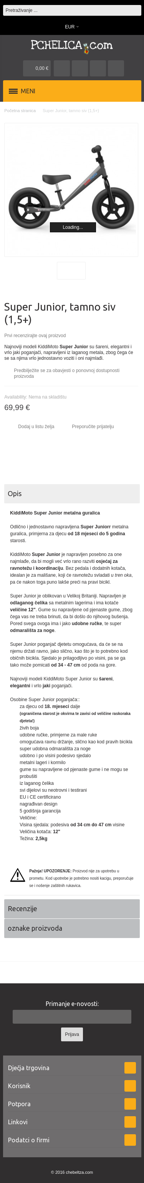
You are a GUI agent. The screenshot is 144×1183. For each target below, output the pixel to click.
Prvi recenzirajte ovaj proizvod (35, 335)
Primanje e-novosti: (72, 1004)
